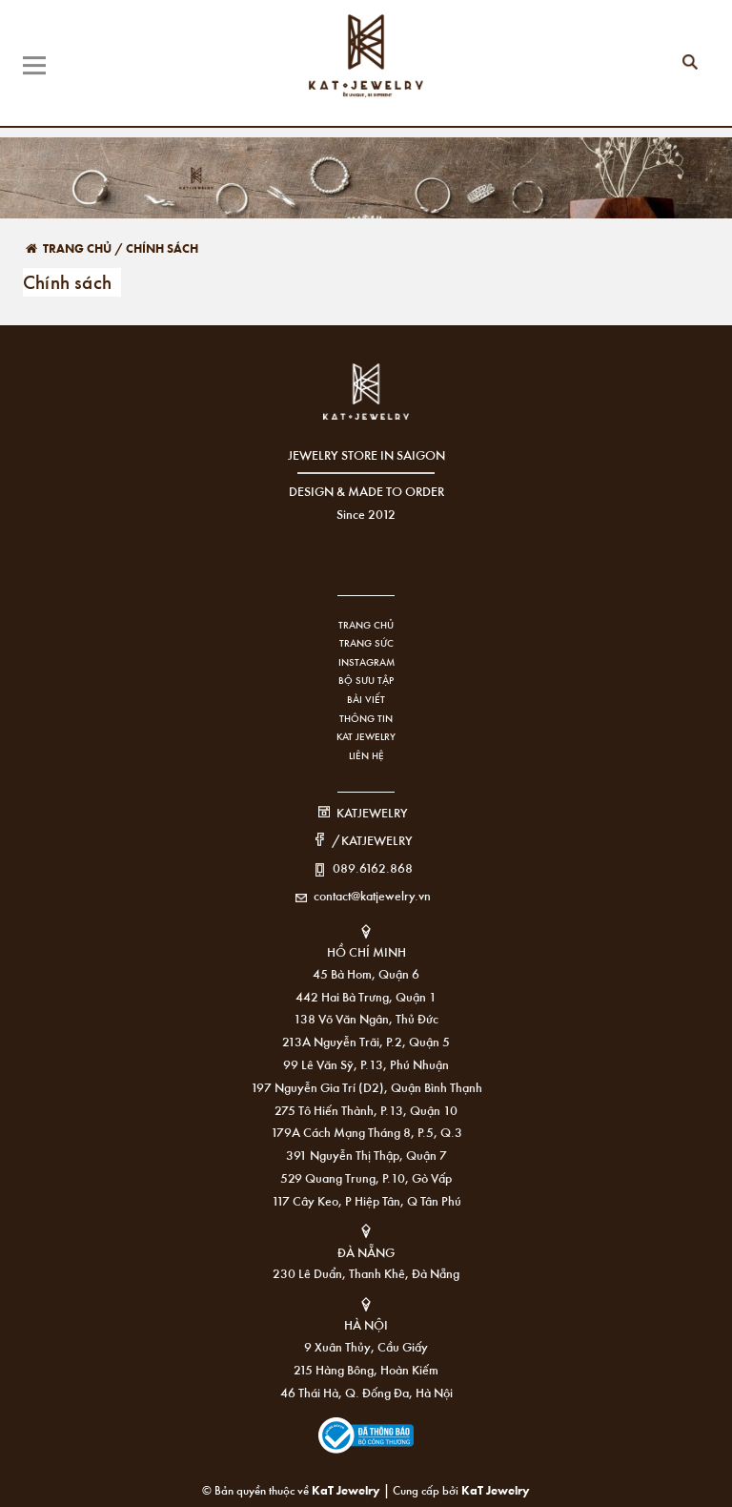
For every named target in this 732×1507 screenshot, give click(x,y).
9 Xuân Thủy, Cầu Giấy (366, 1346)
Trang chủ (366, 624)
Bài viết (366, 699)
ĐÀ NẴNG (366, 1252)
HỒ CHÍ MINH (366, 951)
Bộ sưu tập (366, 680)
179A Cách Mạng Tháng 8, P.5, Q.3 (366, 1132)
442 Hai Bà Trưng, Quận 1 (366, 996)
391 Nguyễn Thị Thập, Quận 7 (366, 1155)
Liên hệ (366, 755)
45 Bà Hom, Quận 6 (366, 973)
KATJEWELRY (372, 812)
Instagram (366, 662)
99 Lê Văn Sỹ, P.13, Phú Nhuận (366, 1064)
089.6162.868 (373, 867)
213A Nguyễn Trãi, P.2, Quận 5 (366, 1041)
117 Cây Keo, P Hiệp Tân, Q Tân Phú (366, 1200)
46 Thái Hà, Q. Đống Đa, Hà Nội (366, 1392)
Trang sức (366, 642)
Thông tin (366, 718)
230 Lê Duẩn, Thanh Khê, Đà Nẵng (366, 1273)
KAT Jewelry (366, 736)
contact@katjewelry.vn (372, 895)
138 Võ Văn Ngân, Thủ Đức (366, 1018)
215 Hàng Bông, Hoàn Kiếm (366, 1369)
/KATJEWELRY (372, 840)
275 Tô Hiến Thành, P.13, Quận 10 (366, 1110)
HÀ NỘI (366, 1324)
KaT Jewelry (495, 1489)
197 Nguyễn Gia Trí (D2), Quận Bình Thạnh (366, 1087)
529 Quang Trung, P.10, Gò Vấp (366, 1177)
